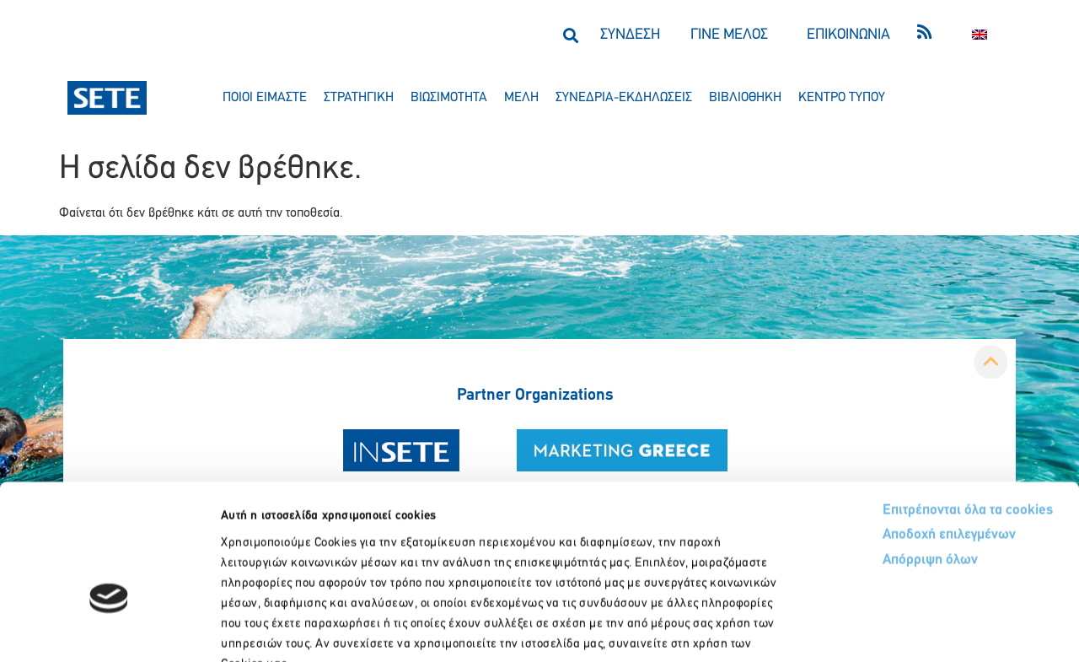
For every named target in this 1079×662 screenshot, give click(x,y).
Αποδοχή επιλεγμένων (887, 433)
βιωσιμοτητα (449, 98)
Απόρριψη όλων (867, 458)
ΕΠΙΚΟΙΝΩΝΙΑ (848, 35)
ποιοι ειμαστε (265, 98)
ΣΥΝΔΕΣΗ (630, 35)
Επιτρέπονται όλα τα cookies (904, 407)
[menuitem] (980, 35)
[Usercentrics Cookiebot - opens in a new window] (109, 629)
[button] (570, 35)
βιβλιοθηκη (745, 98)
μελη (521, 98)
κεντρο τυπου (841, 98)
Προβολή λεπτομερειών (942, 628)
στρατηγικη (359, 98)
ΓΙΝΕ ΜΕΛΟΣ (729, 35)
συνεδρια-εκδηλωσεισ (624, 98)
